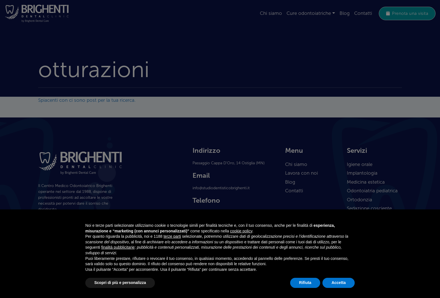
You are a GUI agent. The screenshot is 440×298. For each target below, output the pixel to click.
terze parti (172, 236)
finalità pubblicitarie (118, 247)
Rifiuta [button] (305, 282)
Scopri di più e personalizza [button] (120, 282)
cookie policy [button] (241, 231)
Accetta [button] (338, 282)
